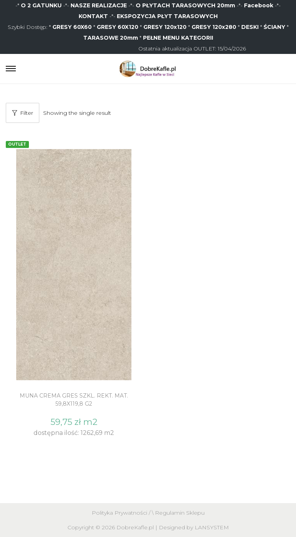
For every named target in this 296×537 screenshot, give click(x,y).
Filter (22, 112)
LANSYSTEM (212, 527)
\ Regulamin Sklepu (178, 512)
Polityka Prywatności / (122, 512)
